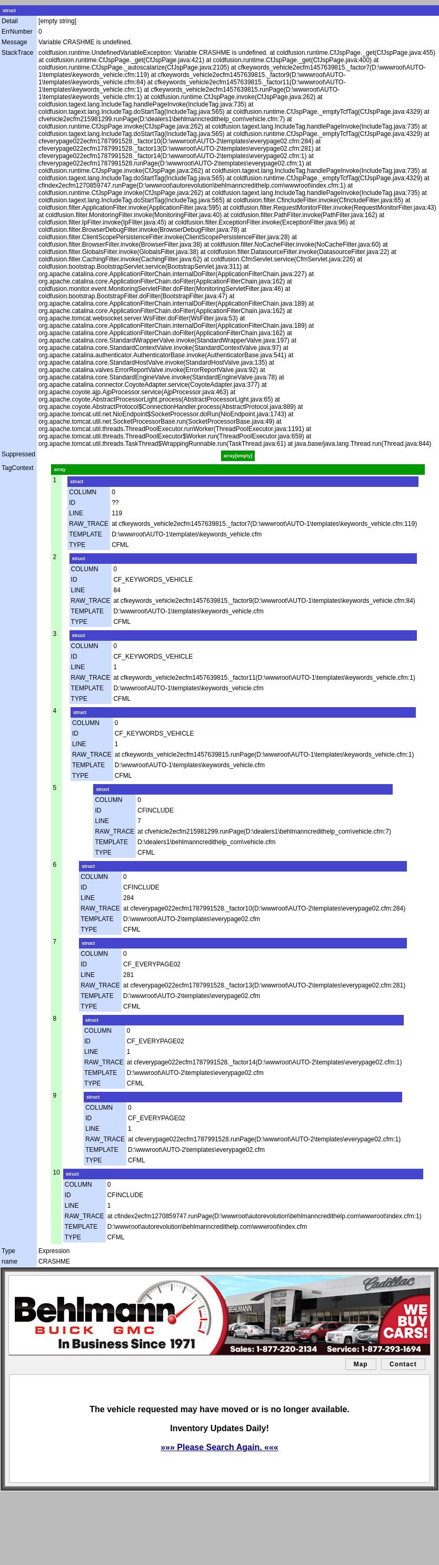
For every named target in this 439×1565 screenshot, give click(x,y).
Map (361, 1364)
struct (9, 10)
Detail (10, 21)
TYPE (77, 545)
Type (8, 1251)
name (9, 1261)
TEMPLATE (85, 534)
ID (72, 502)
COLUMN (82, 492)
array (59, 469)
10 (56, 1172)
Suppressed (18, 454)
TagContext (18, 468)
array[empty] (238, 455)
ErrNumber (17, 31)
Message (14, 42)
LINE (76, 513)
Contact (403, 1364)
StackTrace (17, 52)
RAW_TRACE (88, 523)
